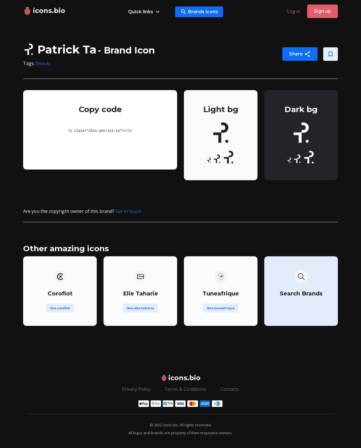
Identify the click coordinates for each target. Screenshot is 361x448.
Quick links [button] (144, 11)
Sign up (322, 11)
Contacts (230, 389)
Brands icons (199, 11)
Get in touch (128, 211)
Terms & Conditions (185, 389)
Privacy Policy (136, 389)
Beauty (43, 63)
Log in (293, 11)
